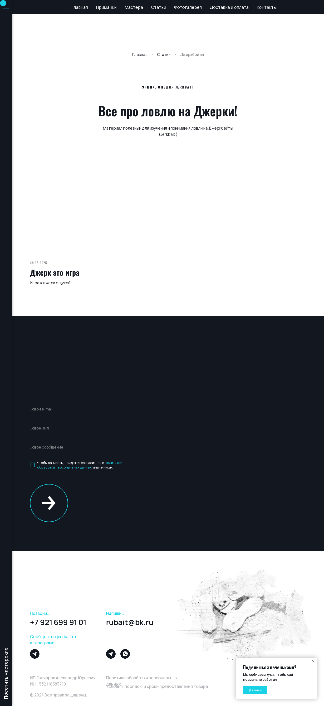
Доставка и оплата (229, 7)
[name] (84, 428)
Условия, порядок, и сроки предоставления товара (157, 686)
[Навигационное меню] (6, 7)
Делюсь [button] (255, 690)
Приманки (106, 7)
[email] (84, 409)
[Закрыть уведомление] (313, 661)
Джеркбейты (192, 54)
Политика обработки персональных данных (141, 681)
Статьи (158, 7)
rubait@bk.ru (129, 622)
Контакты (266, 7)
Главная (79, 7)
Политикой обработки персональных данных (79, 465)
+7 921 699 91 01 (58, 622)
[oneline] (84, 447)
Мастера (134, 7)
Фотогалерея (188, 7)
